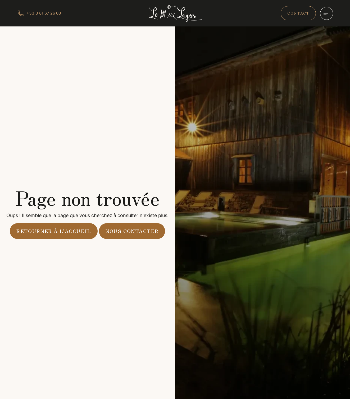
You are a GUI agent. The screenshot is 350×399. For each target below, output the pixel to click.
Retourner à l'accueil (53, 230)
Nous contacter (132, 230)
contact (298, 13)
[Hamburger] (326, 13)
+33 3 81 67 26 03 (43, 13)
